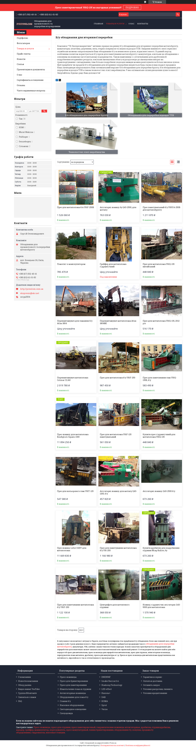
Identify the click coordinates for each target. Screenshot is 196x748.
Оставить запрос (151, 685)
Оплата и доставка (152, 681)
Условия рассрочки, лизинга (157, 689)
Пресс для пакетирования (73, 685)
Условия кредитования (155, 693)
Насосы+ (105, 693)
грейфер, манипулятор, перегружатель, (45, 730)
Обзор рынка (24, 685)
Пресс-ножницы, (42, 727)
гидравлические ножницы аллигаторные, (118, 727)
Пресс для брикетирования (74, 681)
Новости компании (28, 681)
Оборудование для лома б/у (74, 697)
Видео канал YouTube (29, 689)
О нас (131, 23)
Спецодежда (66, 713)
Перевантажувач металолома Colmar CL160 (72, 378)
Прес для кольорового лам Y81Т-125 (75, 491)
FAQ (20, 701)
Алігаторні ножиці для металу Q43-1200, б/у (118, 492)
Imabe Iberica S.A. (110, 681)
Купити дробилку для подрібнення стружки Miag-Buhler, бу (161, 549)
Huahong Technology (111, 685)
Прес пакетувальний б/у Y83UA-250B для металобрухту (161, 208)
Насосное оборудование (72, 705)
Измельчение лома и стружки (75, 689)
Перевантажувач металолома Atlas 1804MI (118, 322)
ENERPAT (106, 677)
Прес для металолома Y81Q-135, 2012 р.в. (161, 322)
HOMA (104, 701)
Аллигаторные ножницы (73, 693)
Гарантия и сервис (152, 677)
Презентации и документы (31, 69)
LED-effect (106, 689)
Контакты (142, 23)
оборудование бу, (123, 730)
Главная (98, 23)
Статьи (20, 64)
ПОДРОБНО (132, 7)
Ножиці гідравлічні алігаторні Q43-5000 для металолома (161, 606)
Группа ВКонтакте (27, 693)
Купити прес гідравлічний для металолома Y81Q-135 (159, 435)
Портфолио (22, 38)
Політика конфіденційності (137, 745)
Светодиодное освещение (73, 709)
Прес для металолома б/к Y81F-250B (75, 207)
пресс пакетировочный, (83, 727)
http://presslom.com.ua (31, 289)
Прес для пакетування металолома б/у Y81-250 (118, 549)
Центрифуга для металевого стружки (115, 606)
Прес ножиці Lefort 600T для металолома (71, 549)
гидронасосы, (39, 732)
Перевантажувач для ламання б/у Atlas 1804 (74, 322)
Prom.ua (113, 743)
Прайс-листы (24, 53)
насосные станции (55, 732)
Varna (104, 709)
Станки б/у (65, 701)
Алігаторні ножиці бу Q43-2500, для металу (118, 208)
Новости (21, 59)
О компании (24, 677)
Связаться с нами (27, 697)
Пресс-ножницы (68, 677)
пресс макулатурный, (77, 730)
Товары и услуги (115, 23)
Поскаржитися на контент (112, 745)
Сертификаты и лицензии (30, 80)
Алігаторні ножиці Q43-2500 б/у (159, 491)
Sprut (104, 705)
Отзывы (21, 85)
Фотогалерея (23, 43)
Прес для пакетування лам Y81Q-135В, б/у (160, 378)
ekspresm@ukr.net (29, 293)
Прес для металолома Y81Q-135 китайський (158, 265)
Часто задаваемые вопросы (31, 90)
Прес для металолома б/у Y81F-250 (117, 377)
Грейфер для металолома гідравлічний (113, 265)
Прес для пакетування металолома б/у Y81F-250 (75, 606)
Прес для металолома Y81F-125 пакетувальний (115, 435)
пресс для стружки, (61, 727)
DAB (103, 697)
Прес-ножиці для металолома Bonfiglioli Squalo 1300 (72, 435)
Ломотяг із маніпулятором (71, 264)
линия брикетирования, (101, 730)
